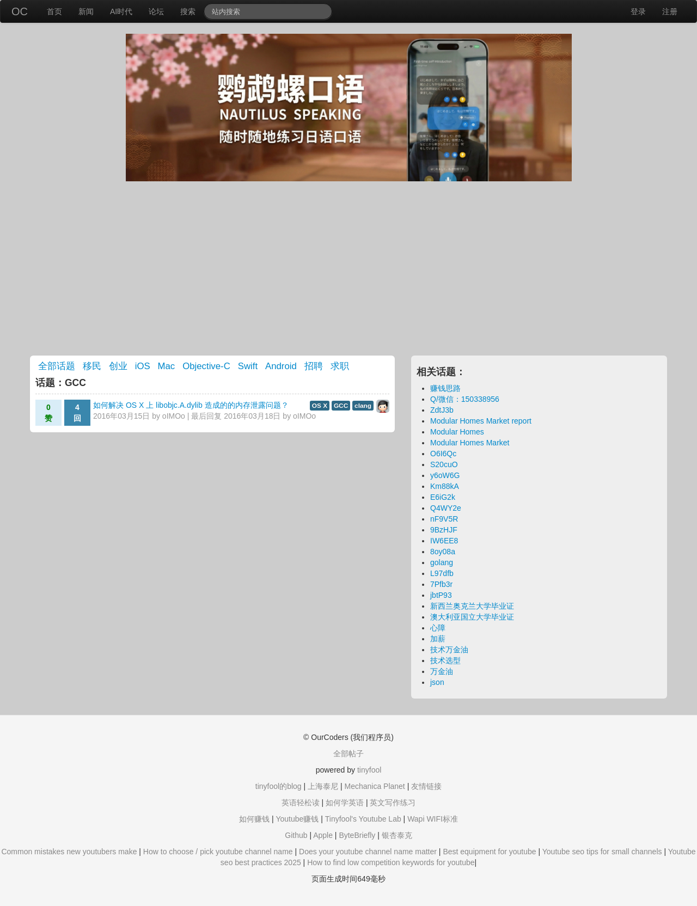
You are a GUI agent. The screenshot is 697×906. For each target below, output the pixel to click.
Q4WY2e (445, 508)
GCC (341, 405)
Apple (323, 835)
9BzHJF (443, 529)
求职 (340, 366)
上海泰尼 (323, 786)
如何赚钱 (254, 819)
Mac (166, 366)
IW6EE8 (444, 540)
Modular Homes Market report (480, 421)
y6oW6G (445, 475)
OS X (319, 405)
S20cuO (444, 464)
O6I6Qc (443, 453)
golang (441, 562)
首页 (54, 11)
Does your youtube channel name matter (368, 851)
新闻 (86, 11)
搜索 (187, 11)
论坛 (156, 11)
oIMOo (173, 416)
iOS (142, 366)
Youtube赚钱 (297, 819)
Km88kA (444, 486)
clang (362, 405)
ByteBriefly (357, 835)
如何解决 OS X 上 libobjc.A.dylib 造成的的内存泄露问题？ (191, 405)
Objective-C (206, 366)
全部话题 (56, 366)
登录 (638, 11)
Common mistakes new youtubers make (69, 851)
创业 (118, 366)
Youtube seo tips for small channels (602, 851)
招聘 (313, 366)
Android (281, 366)
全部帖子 (348, 753)
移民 (92, 366)
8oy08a (442, 551)
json (437, 682)
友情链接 (426, 786)
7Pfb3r (441, 584)
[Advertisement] (348, 268)
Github (296, 835)
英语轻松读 (301, 802)
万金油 (441, 671)
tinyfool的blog (278, 786)
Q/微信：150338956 (464, 399)
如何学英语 (345, 802)
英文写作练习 (392, 802)
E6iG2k (442, 497)
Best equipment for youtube (489, 851)
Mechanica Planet (374, 786)
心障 (437, 627)
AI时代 (121, 11)
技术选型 (445, 660)
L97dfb (442, 573)
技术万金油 (449, 649)
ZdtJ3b (442, 410)
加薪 (437, 638)
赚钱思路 (445, 388)
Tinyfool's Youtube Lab (363, 819)
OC (19, 11)
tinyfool (369, 770)
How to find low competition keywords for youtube (390, 862)
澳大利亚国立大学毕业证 (472, 617)
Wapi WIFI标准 (432, 819)
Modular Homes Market (470, 442)
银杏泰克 (397, 835)
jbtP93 (441, 595)
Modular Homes (457, 431)
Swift (248, 366)
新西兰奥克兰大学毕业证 (472, 606)
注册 (669, 11)
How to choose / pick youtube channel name (218, 851)
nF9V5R (444, 519)
